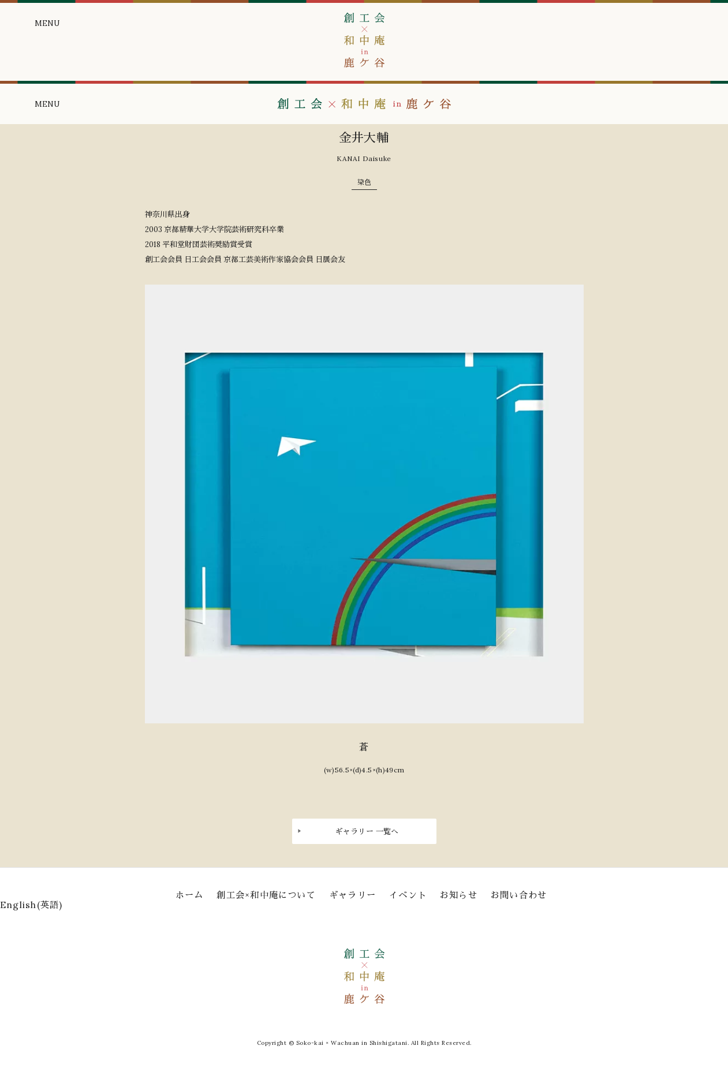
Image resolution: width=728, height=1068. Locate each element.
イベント (408, 895)
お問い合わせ (519, 895)
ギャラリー (352, 895)
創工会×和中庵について (266, 895)
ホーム (190, 895)
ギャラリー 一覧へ (367, 832)
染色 (364, 182)
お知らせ (458, 895)
